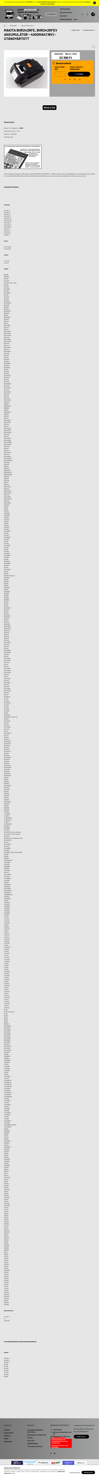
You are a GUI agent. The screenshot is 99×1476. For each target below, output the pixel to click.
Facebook (51, 1453)
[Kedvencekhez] (65, 79)
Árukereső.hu (30, 1464)
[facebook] (93, 46)
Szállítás (30, 1440)
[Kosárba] (79, 74)
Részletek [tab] (49, 107)
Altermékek (13, 25)
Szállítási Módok (66, 12)
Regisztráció (8, 1433)
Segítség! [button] (63, 16)
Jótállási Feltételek (34, 1446)
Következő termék (89, 30)
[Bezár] (94, 2)
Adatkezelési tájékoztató (36, 1435)
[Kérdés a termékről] (80, 79)
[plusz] (64, 74)
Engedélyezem (88, 1472)
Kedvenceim (8, 1441)
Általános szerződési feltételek (35, 1431)
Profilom (7, 1436)
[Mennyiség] (61, 74)
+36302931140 (57, 1430)
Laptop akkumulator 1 (27, 25)
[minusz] (56, 74)
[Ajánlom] (70, 79)
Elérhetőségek (32, 1443)
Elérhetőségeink (66, 19)
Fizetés (30, 1438)
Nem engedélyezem (75, 1472)
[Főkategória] (5, 26)
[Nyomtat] (75, 79)
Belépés (7, 1430)
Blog (75, 19)
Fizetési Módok (65, 9)
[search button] (82, 14)
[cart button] (93, 14)
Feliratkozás (81, 1436)
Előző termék (75, 30)
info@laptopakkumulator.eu (62, 1433)
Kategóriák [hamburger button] (50, 14)
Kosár (6, 1438)
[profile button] (87, 14)
